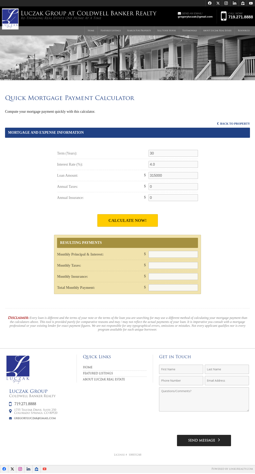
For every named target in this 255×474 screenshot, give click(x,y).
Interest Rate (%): (70, 164)
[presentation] (204, 424)
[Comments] (204, 400)
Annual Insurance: (70, 198)
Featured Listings (111, 31)
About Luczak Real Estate (217, 31)
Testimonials (189, 31)
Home (91, 31)
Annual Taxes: (67, 187)
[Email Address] (227, 381)
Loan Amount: (67, 175)
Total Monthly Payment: (76, 288)
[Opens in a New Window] (210, 3)
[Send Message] (204, 441)
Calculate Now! (127, 220)
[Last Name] (227, 369)
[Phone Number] (181, 381)
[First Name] (181, 369)
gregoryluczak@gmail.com (35, 418)
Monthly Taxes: (69, 266)
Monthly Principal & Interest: (80, 255)
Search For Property (139, 31)
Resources (244, 31)
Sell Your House (166, 31)
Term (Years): (67, 153)
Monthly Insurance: (72, 277)
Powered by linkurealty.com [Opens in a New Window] (231, 470)
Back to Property (232, 123)
